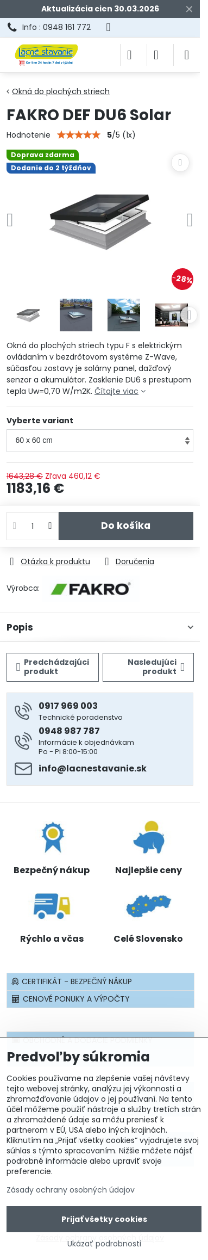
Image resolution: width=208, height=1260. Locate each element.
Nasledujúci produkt (156, 667)
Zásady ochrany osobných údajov (71, 1189)
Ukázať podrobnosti (104, 1244)
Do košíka (125, 525)
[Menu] (187, 55)
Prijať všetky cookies (104, 1219)
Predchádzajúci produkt (53, 667)
